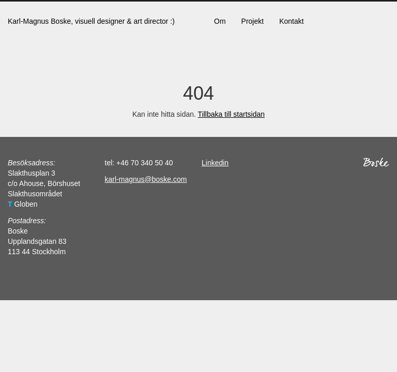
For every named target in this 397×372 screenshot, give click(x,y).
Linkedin (215, 163)
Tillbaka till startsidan (231, 114)
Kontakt (291, 21)
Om (220, 21)
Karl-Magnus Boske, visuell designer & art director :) (91, 21)
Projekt (252, 21)
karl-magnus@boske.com (146, 179)
